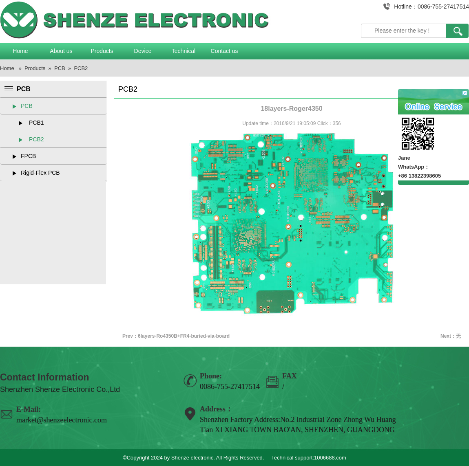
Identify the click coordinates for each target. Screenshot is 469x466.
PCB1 (36, 122)
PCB (59, 68)
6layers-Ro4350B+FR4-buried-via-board (184, 336)
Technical (183, 51)
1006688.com (330, 458)
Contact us (224, 51)
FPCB (28, 156)
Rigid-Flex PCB (40, 172)
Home (20, 51)
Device (143, 51)
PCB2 (81, 68)
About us (61, 51)
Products (102, 51)
